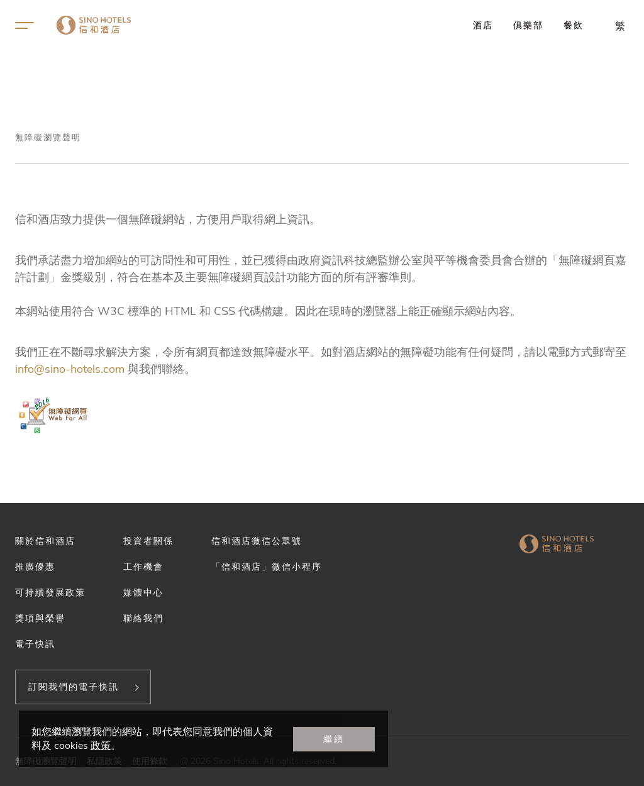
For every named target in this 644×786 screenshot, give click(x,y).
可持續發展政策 (50, 592)
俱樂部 (528, 25)
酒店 (483, 25)
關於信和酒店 (45, 540)
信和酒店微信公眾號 (256, 540)
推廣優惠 (35, 566)
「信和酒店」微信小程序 (266, 566)
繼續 (334, 739)
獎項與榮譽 (40, 618)
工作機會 (143, 566)
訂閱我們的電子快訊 (73, 686)
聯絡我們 (143, 618)
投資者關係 (148, 540)
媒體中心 (143, 592)
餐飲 (574, 25)
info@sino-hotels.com (70, 369)
